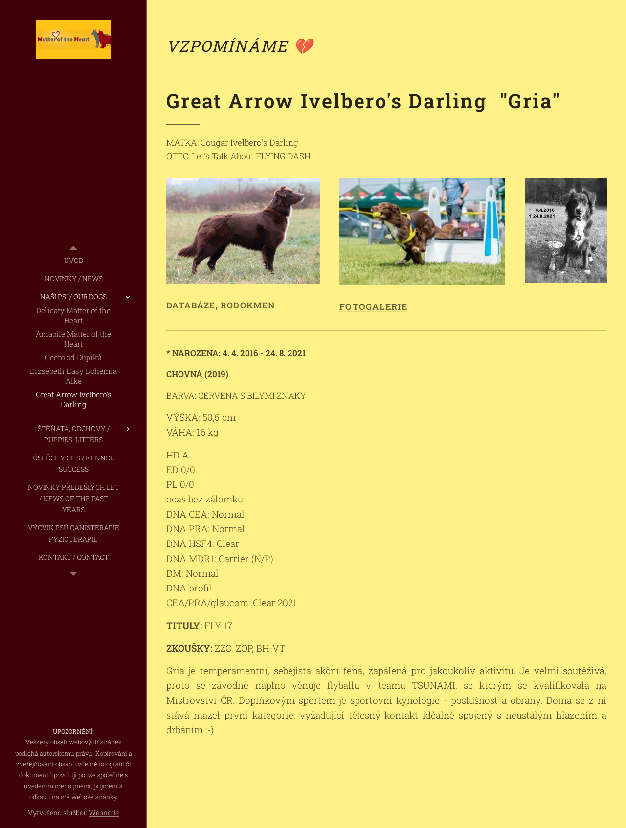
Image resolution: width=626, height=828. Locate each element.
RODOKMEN (248, 305)
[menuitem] (73, 260)
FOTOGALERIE (373, 306)
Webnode (104, 812)
